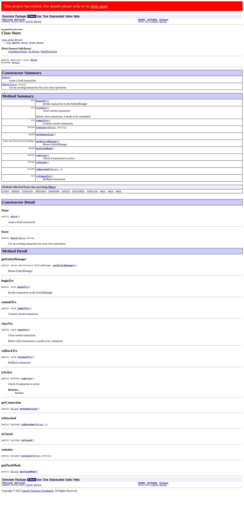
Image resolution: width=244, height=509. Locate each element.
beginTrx (41, 103)
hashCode (53, 199)
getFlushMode (44, 154)
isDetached (42, 176)
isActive (41, 161)
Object (16, 64)
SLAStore (33, 52)
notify (66, 199)
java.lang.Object (12, 40)
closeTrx (41, 111)
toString (92, 199)
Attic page (98, 6)
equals (15, 199)
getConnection (44, 139)
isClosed (41, 169)
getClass (40, 199)
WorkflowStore (48, 52)
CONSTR (29, 22)
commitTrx (42, 124)
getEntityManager (46, 147)
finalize (27, 199)
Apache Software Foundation (38, 506)
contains (41, 132)
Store (5, 79)
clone (5, 199)
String (32, 139)
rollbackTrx (43, 184)
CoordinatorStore (17, 52)
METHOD (37, 22)
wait (102, 199)
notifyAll (78, 199)
